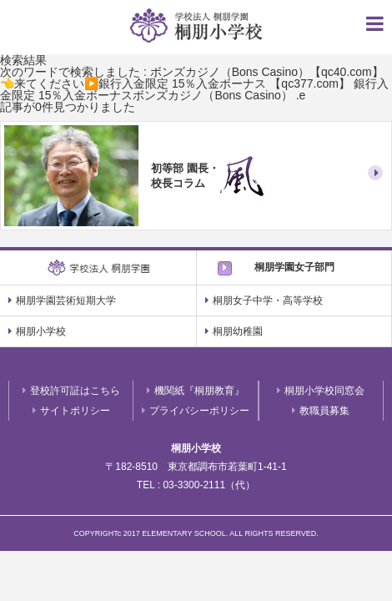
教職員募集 (320, 411)
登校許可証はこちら (71, 390)
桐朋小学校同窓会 (320, 390)
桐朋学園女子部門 (294, 267)
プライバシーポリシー (195, 411)
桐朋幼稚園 (234, 331)
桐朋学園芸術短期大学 (62, 300)
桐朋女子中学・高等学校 (264, 300)
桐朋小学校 (37, 331)
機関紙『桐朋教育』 (195, 390)
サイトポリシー (71, 411)
